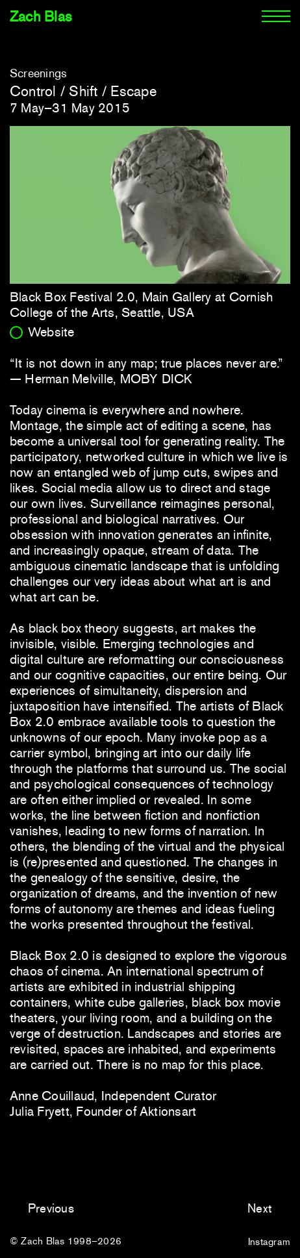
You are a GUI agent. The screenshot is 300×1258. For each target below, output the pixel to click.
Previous (51, 1208)
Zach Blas (41, 16)
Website (51, 332)
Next (259, 1208)
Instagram (269, 1242)
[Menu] (276, 17)
